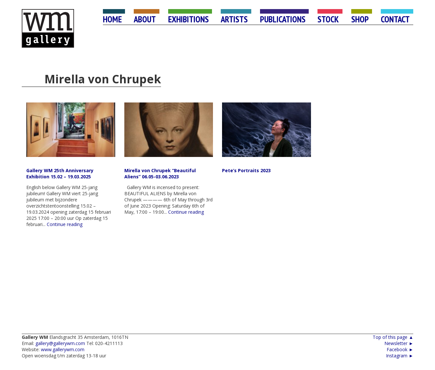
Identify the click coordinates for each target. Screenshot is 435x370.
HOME (112, 19)
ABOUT (145, 19)
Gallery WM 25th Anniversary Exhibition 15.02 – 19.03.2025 (59, 173)
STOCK (328, 19)
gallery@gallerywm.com (60, 343)
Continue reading (64, 224)
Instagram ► (399, 355)
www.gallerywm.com (62, 349)
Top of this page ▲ (393, 337)
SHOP (360, 19)
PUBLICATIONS (282, 19)
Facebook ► (400, 349)
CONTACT (395, 19)
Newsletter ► (398, 343)
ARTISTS (234, 19)
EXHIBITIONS (188, 19)
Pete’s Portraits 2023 (246, 170)
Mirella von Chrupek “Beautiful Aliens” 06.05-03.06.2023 (160, 173)
